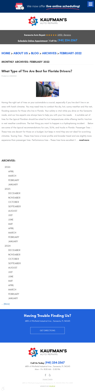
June (10, 219)
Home (6, 53)
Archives (49, 53)
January (13, 184)
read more (84, 140)
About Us (20, 53)
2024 (8, 245)
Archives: (9, 160)
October (13, 202)
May (10, 224)
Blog (35, 53)
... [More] (6, 304)
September (14, 206)
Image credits (47, 379)
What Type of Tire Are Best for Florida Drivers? (37, 71)
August (12, 210)
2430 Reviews (64, 35)
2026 (7, 167)
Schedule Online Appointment (33, 41)
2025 (7, 189)
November (14, 197)
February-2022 (71, 53)
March (12, 175)
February (13, 180)
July (10, 215)
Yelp (49, 375)
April (11, 171)
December (14, 193)
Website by (47, 386)
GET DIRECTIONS (47, 330)
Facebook (45, 375)
